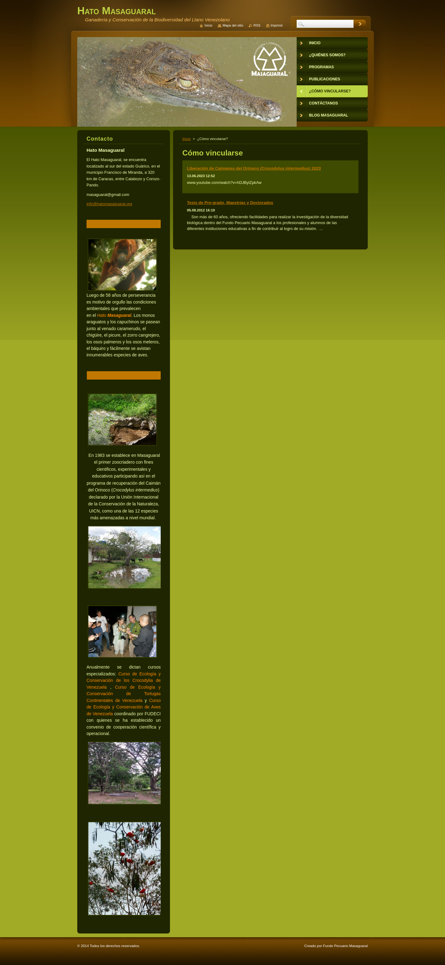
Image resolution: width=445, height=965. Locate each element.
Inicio (186, 139)
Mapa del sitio (232, 25)
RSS (256, 25)
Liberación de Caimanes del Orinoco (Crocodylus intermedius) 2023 (254, 168)
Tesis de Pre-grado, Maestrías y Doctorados (230, 202)
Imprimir (277, 25)
